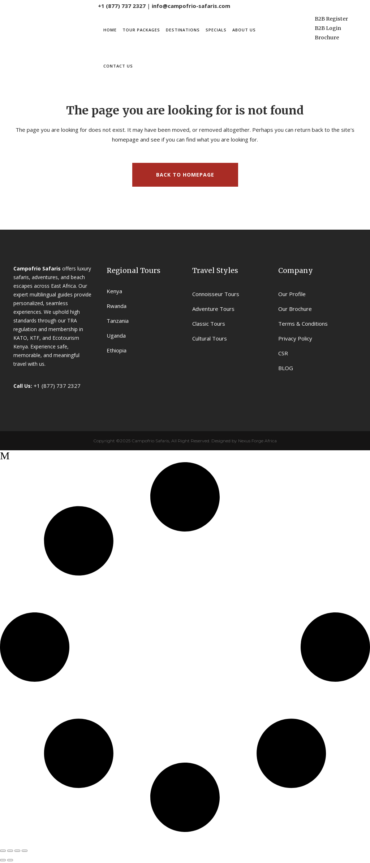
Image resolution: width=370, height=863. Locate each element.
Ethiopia (116, 350)
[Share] (17, 851)
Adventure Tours (213, 308)
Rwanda (116, 305)
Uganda (116, 335)
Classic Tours (208, 323)
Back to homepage (185, 174)
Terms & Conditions (303, 323)
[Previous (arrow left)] (3, 860)
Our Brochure (295, 308)
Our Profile (292, 294)
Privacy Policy (295, 338)
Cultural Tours (209, 338)
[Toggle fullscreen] (10, 851)
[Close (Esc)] (24, 851)
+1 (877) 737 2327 (122, 5)
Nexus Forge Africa (257, 440)
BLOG (285, 368)
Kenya (114, 291)
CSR (283, 353)
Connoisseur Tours (215, 294)
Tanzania (118, 320)
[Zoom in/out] (3, 851)
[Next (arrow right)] (10, 860)
